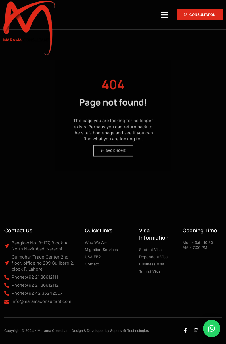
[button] (165, 15)
